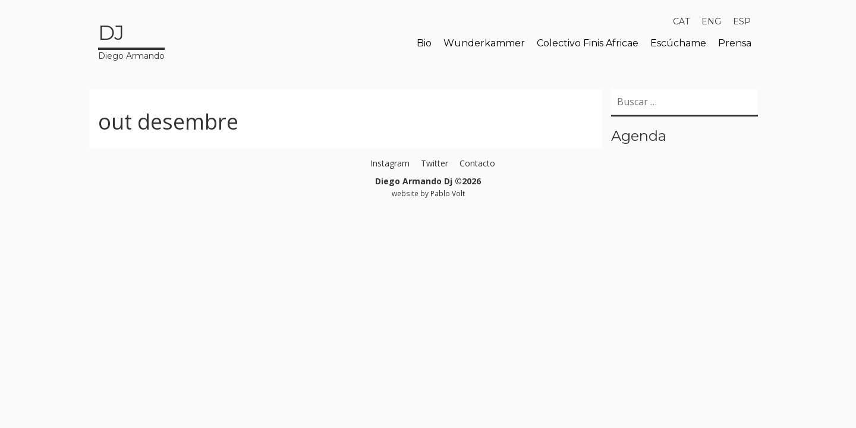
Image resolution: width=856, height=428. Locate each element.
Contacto (477, 163)
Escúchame (678, 43)
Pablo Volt (447, 193)
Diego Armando (131, 39)
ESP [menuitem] (742, 21)
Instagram (390, 163)
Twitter (434, 163)
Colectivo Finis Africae (587, 43)
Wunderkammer (484, 43)
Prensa (734, 43)
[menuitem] (681, 21)
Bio (424, 43)
